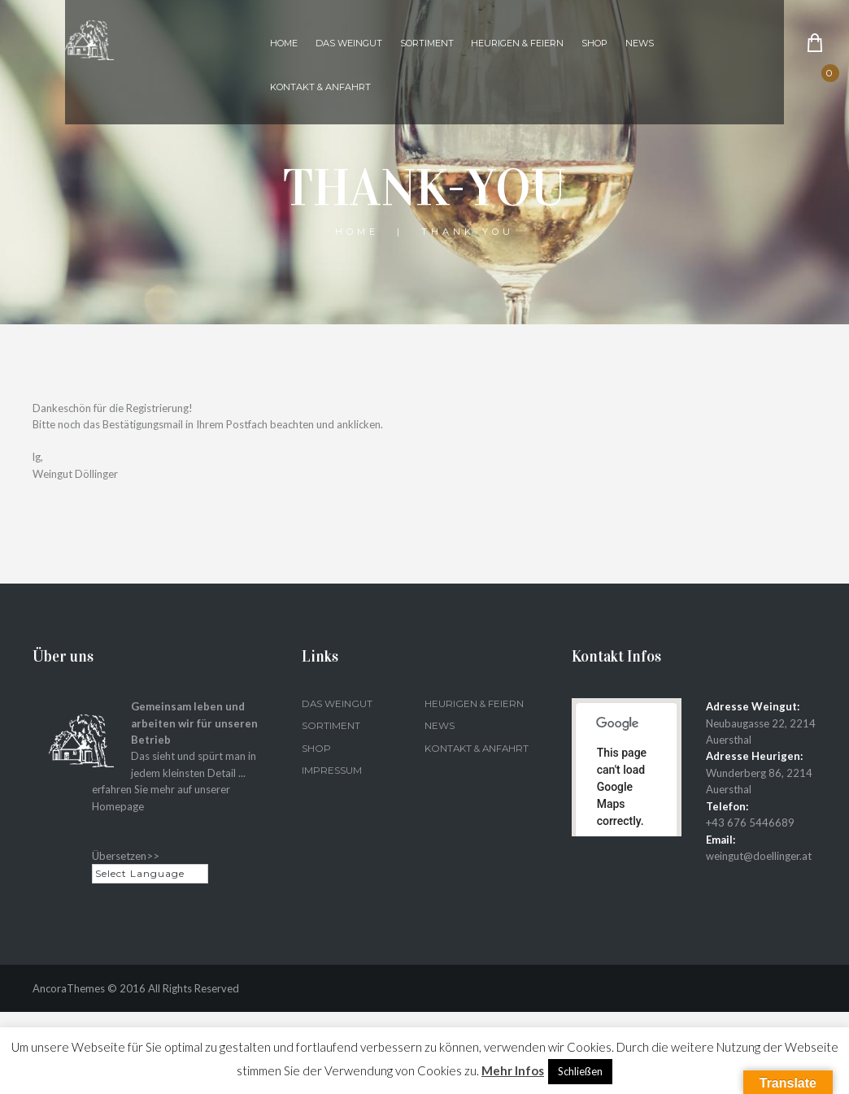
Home (284, 43)
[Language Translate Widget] (150, 873)
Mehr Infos (512, 1070)
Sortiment (427, 43)
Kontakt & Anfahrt (320, 87)
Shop (594, 43)
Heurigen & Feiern (517, 43)
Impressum (332, 770)
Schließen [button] (580, 1071)
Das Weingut (349, 43)
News (639, 43)
